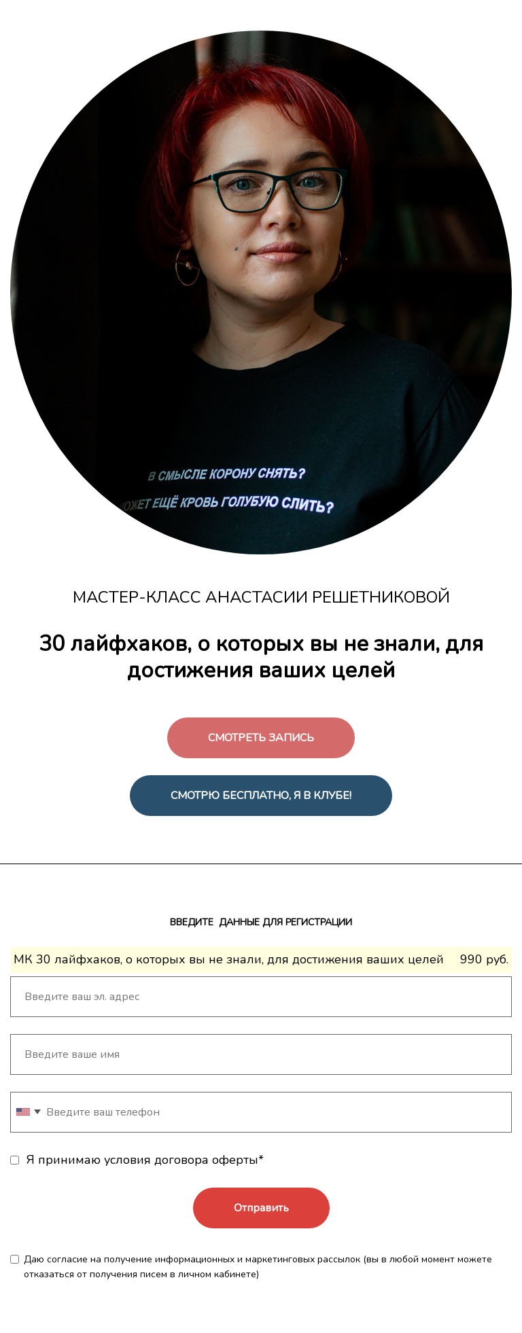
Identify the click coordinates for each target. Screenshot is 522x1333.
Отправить (261, 1208)
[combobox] (28, 1112)
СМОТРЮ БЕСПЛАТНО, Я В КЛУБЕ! (261, 795)
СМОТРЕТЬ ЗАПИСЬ (261, 737)
